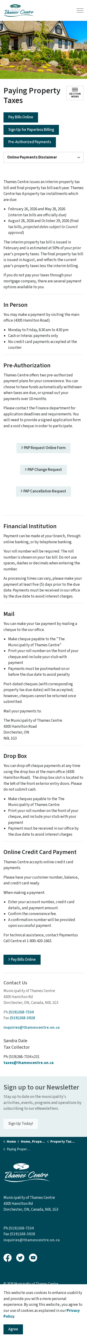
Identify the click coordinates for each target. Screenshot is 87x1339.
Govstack (26, 1303)
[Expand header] (80, 10)
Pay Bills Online (21, 117)
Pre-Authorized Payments (30, 142)
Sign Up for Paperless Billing (31, 130)
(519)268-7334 (21, 1012)
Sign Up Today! (21, 1124)
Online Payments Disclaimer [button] (32, 157)
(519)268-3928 (22, 1018)
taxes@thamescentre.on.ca (28, 1063)
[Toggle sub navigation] (75, 93)
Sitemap (10, 1293)
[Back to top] (43, 1325)
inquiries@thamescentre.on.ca (31, 1027)
